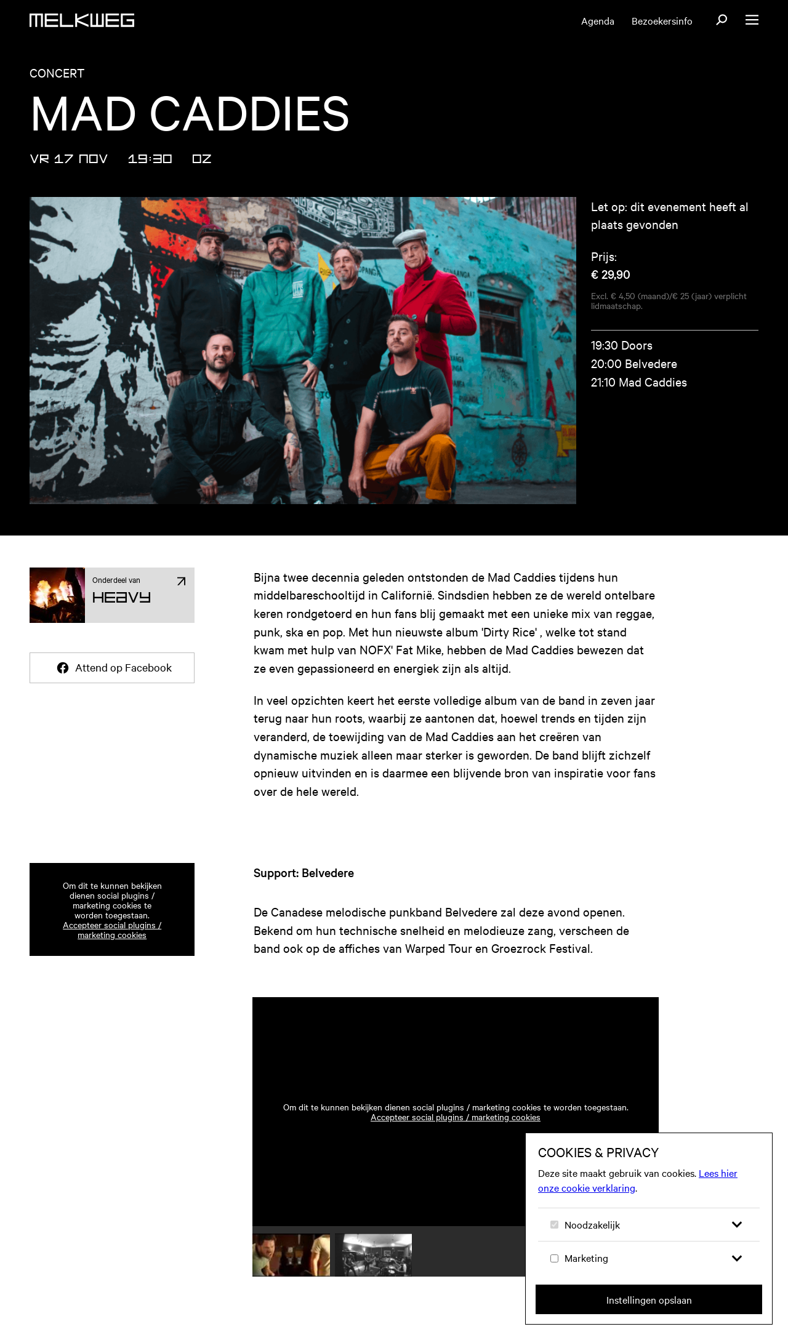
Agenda (597, 20)
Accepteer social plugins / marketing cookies (112, 929)
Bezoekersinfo (662, 20)
